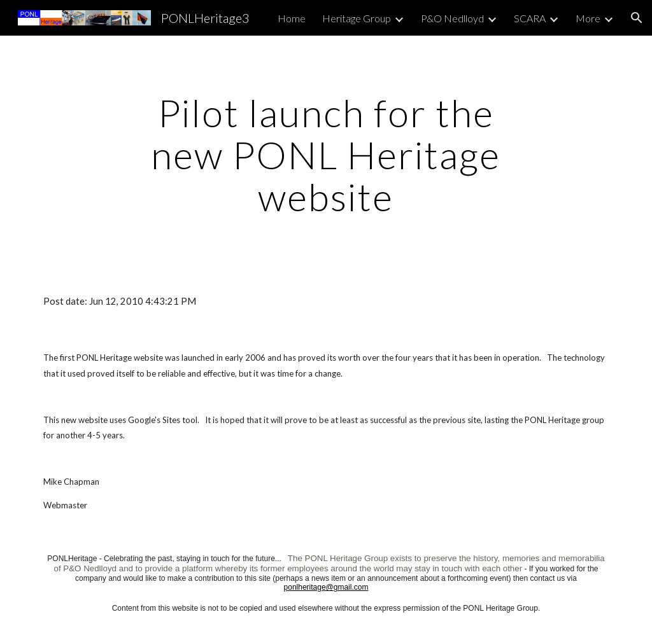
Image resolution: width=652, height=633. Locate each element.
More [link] (588, 18)
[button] (636, 18)
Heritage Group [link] (356, 18)
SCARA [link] (530, 18)
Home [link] (292, 18)
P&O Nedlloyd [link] (452, 18)
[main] (325, 155)
